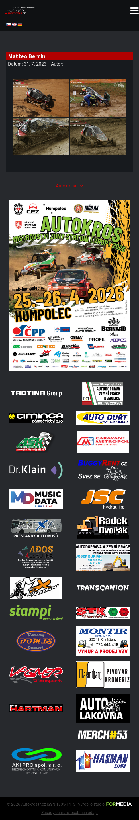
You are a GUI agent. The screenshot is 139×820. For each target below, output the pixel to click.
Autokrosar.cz (69, 186)
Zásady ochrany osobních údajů (69, 812)
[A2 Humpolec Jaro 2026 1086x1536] (69, 369)
